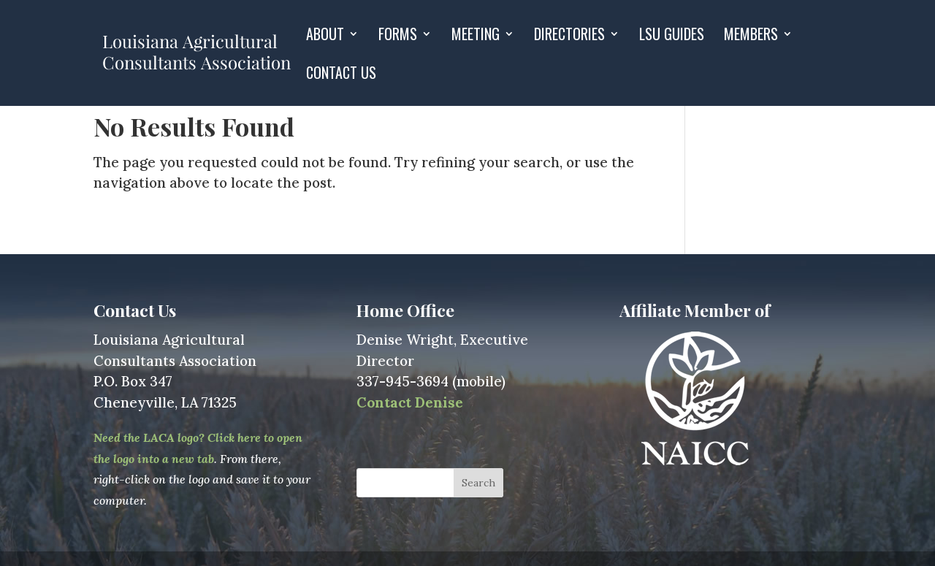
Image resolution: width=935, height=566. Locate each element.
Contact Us (341, 75)
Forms (397, 36)
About (325, 36)
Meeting (475, 36)
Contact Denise (409, 402)
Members (751, 36)
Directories (569, 36)
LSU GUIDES (671, 36)
